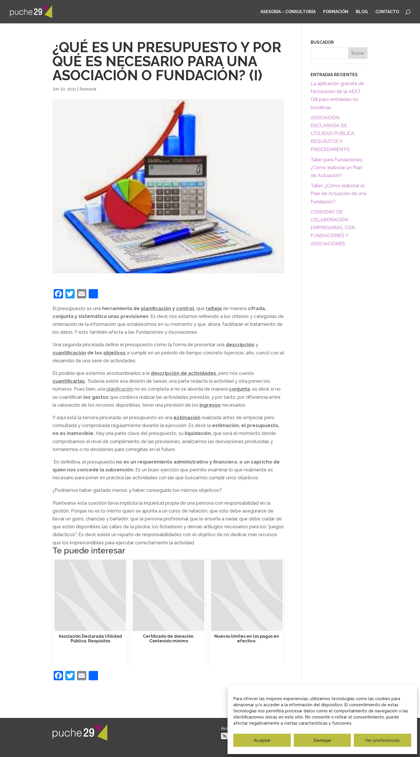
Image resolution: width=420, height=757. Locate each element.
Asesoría (88, 89)
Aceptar (262, 740)
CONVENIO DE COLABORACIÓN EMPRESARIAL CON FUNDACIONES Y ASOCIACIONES (333, 227)
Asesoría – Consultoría (288, 12)
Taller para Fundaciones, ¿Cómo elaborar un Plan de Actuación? (337, 167)
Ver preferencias (382, 740)
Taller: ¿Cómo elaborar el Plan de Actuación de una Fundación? (338, 193)
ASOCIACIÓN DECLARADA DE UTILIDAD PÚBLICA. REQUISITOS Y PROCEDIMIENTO (333, 133)
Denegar (322, 740)
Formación (335, 12)
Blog (362, 12)
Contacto (387, 12)
